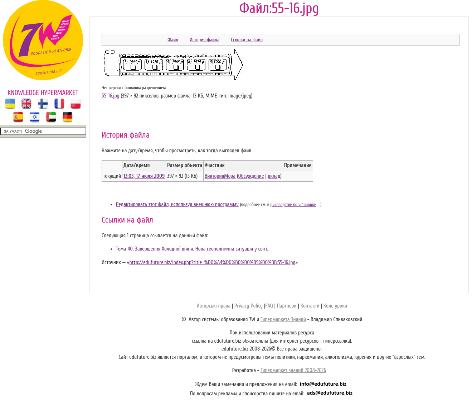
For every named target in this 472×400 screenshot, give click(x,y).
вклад (274, 176)
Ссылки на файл (247, 40)
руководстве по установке (293, 204)
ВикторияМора (220, 176)
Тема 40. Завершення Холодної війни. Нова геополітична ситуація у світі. (192, 249)
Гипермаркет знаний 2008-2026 (293, 370)
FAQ (269, 306)
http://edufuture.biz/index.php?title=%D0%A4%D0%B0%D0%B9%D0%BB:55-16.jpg (212, 262)
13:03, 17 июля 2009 (144, 176)
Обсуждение (251, 176)
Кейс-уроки (335, 306)
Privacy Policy (248, 306)
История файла (204, 40)
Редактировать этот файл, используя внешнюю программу (177, 204)
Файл (172, 40)
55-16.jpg (111, 96)
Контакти (310, 306)
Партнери (287, 306)
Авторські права (213, 306)
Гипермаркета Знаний (283, 319)
